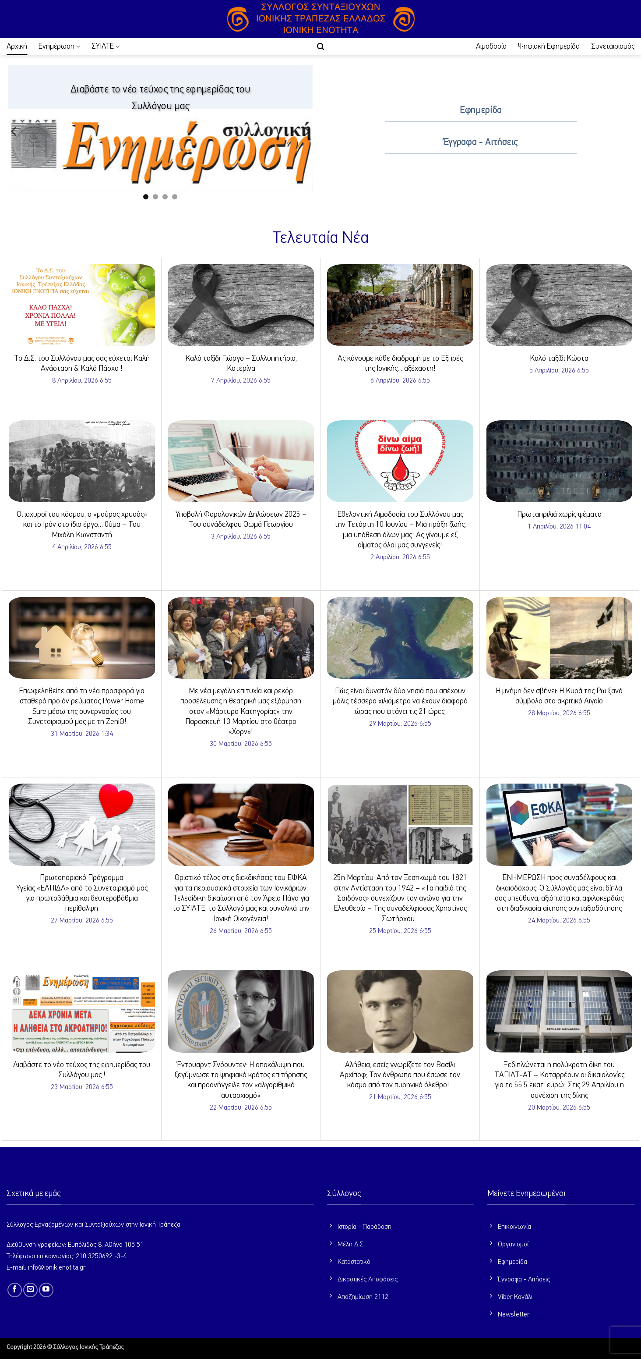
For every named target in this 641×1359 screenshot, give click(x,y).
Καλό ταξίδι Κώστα (559, 358)
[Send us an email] (30, 1290)
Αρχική (17, 46)
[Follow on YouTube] (46, 1290)
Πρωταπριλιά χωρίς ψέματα (559, 514)
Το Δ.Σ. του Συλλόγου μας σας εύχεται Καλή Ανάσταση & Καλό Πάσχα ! (82, 364)
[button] (320, 46)
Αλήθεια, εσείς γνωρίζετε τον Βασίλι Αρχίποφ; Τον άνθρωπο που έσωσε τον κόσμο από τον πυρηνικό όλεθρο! (400, 1075)
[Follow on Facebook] (14, 1290)
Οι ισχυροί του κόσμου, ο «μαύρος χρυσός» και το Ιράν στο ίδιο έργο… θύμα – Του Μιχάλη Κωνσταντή (82, 525)
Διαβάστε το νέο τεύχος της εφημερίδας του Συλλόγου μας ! (81, 1070)
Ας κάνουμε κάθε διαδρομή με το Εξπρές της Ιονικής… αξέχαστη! (400, 364)
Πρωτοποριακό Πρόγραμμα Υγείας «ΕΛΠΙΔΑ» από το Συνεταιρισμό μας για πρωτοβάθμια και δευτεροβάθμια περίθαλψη (82, 893)
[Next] (306, 131)
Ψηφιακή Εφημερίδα (549, 46)
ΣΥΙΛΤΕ (106, 47)
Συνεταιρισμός (612, 46)
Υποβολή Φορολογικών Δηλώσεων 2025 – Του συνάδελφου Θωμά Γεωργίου (241, 520)
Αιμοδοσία (491, 46)
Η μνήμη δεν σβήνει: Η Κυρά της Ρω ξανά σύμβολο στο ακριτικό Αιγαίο (559, 696)
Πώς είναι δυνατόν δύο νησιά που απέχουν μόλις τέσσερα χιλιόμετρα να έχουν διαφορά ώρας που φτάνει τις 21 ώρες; (400, 701)
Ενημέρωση (59, 47)
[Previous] (14, 131)
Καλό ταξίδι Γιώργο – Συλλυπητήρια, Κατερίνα (241, 364)
